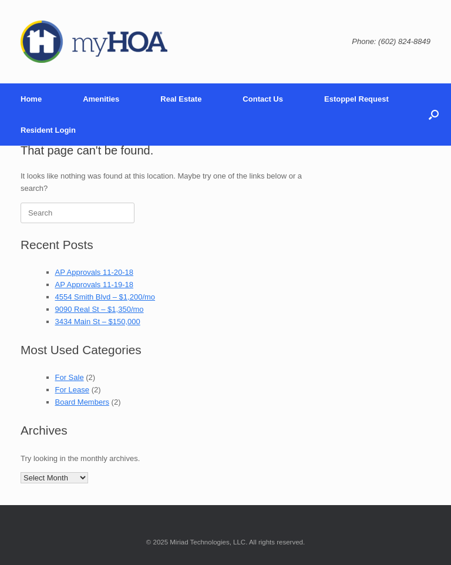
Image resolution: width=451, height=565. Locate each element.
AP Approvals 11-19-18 (94, 284)
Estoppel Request (356, 99)
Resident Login (48, 130)
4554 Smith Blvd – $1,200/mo (105, 296)
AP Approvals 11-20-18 (94, 272)
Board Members (82, 402)
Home (31, 99)
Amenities (101, 99)
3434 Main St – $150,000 (97, 321)
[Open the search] (433, 114)
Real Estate (180, 99)
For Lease (72, 389)
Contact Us (263, 99)
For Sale (69, 377)
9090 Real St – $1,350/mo (99, 309)
